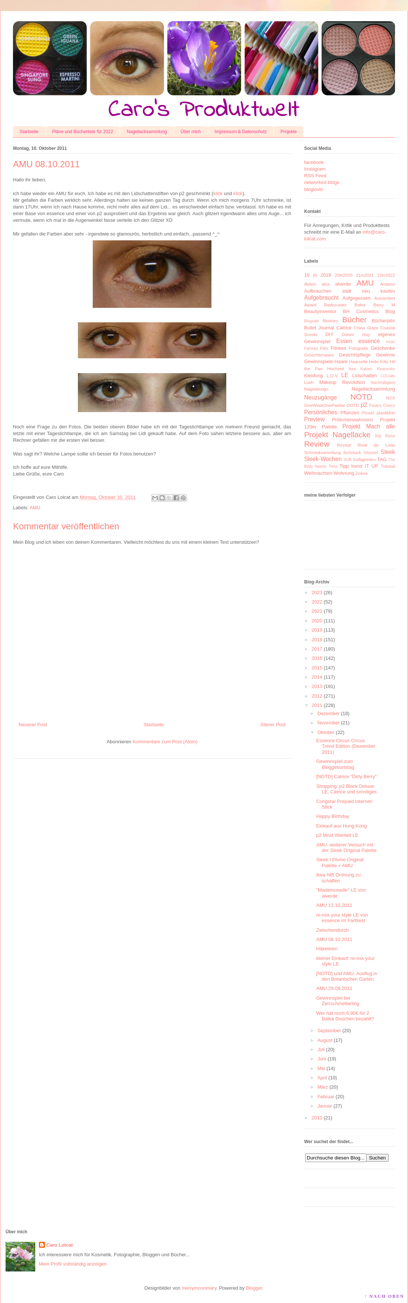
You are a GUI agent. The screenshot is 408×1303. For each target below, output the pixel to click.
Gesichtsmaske (319, 354)
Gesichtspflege (355, 355)
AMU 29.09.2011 (334, 988)
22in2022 (386, 275)
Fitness (338, 348)
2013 (317, 686)
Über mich (191, 131)
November (328, 722)
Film (324, 348)
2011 (317, 705)
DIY (329, 334)
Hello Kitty (378, 361)
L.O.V (332, 375)
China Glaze (366, 327)
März (322, 1087)
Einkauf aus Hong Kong (341, 826)
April (322, 1077)
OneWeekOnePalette (324, 405)
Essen (344, 341)
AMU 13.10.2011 (334, 905)
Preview (314, 419)
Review (316, 444)
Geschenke (383, 348)
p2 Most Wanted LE (337, 835)
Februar (326, 1096)
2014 (317, 677)
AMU (35, 507)
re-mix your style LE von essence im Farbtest (342, 918)
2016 (317, 658)
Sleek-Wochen (323, 459)
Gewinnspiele (318, 361)
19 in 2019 (317, 275)
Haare (341, 361)
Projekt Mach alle (368, 426)
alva (325, 284)
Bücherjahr (383, 320)
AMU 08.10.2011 (334, 939)
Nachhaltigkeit (383, 383)
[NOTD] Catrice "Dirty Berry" (346, 776)
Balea (360, 304)
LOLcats (388, 376)
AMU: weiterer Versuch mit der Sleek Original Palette (346, 847)
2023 (317, 592)
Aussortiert (384, 298)
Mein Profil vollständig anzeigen (73, 1264)
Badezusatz (335, 304)
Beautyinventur (320, 311)
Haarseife (358, 361)
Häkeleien (327, 948)
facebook (314, 162)
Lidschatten (364, 375)
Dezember (328, 713)
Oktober (326, 732)
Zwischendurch (332, 930)
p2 (364, 405)
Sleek (388, 452)
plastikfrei (386, 412)
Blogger (254, 1288)
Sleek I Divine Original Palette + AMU (339, 862)
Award (310, 304)
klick (218, 193)
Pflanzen (349, 412)
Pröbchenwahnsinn (352, 419)
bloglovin (313, 189)
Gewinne (385, 355)
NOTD (361, 396)
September (329, 1030)
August (324, 1040)
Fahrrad (310, 348)
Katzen (366, 369)
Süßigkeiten (364, 459)
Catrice (344, 327)
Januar (324, 1106)
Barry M (384, 304)
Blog (390, 311)
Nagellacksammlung (147, 131)
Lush (308, 382)
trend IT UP (364, 466)
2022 (317, 602)
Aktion (310, 284)
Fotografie (358, 348)
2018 (317, 639)
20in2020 (343, 275)
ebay (366, 335)
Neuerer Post (33, 724)
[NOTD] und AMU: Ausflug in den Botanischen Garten (346, 976)
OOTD (352, 405)
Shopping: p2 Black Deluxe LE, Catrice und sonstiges (346, 789)
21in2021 (365, 275)
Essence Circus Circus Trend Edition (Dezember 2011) (345, 746)
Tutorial (388, 466)
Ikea (352, 369)
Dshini (347, 334)
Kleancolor (386, 369)
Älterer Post (273, 724)
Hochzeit (335, 368)
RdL (378, 436)
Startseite (29, 131)
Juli (321, 1049)
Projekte (288, 131)
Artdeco (387, 284)
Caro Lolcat (59, 1245)
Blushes (330, 320)
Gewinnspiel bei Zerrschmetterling (337, 1001)
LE (344, 375)
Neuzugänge (320, 397)
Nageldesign (316, 388)
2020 (317, 620)
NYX (390, 397)
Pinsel (368, 412)
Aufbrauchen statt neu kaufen (349, 291)
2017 (317, 649)
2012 (317, 696)
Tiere (333, 466)
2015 (317, 668)
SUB (347, 460)
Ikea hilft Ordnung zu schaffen (338, 878)
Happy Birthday (332, 816)
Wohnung (343, 473)
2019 (317, 630)
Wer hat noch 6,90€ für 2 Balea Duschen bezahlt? (345, 1016)
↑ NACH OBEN (384, 1296)
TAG (382, 459)
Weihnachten (318, 473)
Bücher (354, 319)
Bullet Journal (319, 327)
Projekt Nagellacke (337, 434)
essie (390, 342)
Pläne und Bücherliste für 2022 (82, 131)
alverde (343, 284)
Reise (390, 436)
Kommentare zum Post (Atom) (165, 741)
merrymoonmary (199, 1288)
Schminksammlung (322, 452)
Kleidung (313, 375)
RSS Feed (315, 175)
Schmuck (352, 452)
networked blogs (321, 182)
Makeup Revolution (342, 382)
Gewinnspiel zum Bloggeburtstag (335, 764)
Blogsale (311, 321)
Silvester (370, 453)
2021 (317, 611)
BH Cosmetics (361, 311)
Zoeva (361, 473)
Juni (321, 1059)
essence (369, 341)
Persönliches (320, 412)
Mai (321, 1068)
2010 (317, 1118)
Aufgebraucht (321, 298)
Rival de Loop (376, 444)
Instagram (315, 169)
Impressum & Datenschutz (241, 131)
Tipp (344, 466)
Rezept (344, 444)
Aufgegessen (356, 298)
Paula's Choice (382, 406)
